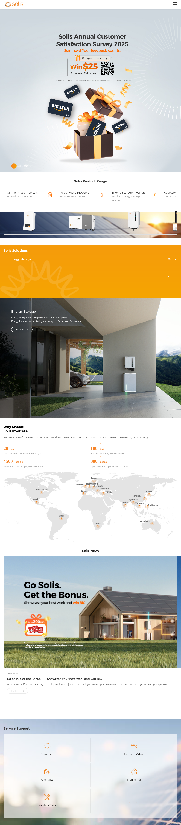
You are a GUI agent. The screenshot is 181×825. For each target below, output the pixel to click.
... (134, 800)
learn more (23, 166)
